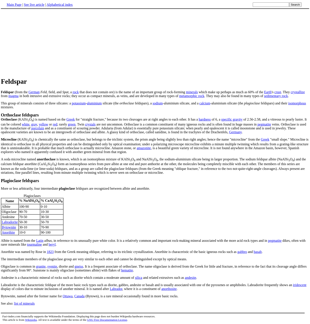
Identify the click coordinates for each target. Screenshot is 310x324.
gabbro (242, 252)
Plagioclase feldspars (20, 180)
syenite (52, 266)
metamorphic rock (191, 96)
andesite (190, 277)
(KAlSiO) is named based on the (33, 119)
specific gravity (231, 119)
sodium (158, 103)
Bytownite (9, 227)
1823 (50, 252)
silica (138, 277)
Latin (39, 240)
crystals (90, 124)
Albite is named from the (18, 240)
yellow (43, 124)
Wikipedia (31, 319)
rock (76, 92)
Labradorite (10, 222)
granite (41, 266)
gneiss (78, 266)
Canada (79, 296)
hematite (127, 270)
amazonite (144, 148)
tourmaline (34, 244)
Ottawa (68, 296)
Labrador (116, 289)
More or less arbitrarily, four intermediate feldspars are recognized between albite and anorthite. (75, 188)
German (34, 92)
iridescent (299, 285)
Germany (235, 132)
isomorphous (297, 103)
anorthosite (169, 289)
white (25, 124)
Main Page (14, 4)
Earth (268, 92)
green (72, 124)
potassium (79, 103)
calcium (204, 103)
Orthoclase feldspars (20, 115)
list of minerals (24, 303)
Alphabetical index (59, 4)
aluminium (94, 103)
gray (34, 124)
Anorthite (8, 232)
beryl (52, 244)
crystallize (298, 92)
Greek (70, 119)
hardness (205, 119)
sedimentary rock (276, 96)
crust (277, 92)
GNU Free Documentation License (107, 319)
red (55, 124)
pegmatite (264, 124)
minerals (192, 92)
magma (13, 96)
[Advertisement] (37, 43)
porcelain (37, 128)
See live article (34, 4)
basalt (258, 252)
